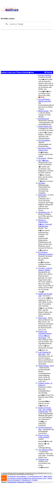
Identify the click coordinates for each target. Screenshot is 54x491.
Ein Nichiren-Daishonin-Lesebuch (45, 253)
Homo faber (42, 318)
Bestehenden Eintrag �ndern (17, 476)
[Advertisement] (36, 9)
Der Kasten (42, 158)
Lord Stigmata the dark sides (44, 353)
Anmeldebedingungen (35, 476)
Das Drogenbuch (44, 140)
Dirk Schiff (42, 195)
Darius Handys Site (45, 126)
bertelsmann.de (43, 119)
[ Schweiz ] (28, 482)
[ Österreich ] (21, 482)
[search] (27, 24)
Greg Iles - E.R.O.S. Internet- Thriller (45, 269)
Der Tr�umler (43, 160)
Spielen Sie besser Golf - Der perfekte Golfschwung (45, 409)
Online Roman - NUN (46, 366)
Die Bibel (41, 183)
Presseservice (26, 480)
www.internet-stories (45, 450)
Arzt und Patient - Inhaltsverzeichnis (44, 100)
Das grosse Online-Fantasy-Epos (45, 149)
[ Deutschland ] (12, 482)
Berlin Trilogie (43, 111)
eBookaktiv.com (44, 212)
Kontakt (34, 480)
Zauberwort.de (43, 459)
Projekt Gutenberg (44, 75)
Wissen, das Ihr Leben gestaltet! (43, 436)
